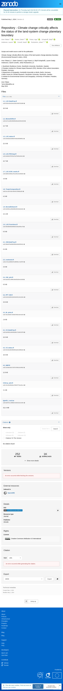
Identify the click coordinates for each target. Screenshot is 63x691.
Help (2, 643)
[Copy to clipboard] (57, 510)
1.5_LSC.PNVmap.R (9, 154)
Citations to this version (13, 438)
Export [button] (49, 579)
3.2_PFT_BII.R (8, 295)
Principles (4, 621)
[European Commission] (57, 678)
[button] (31, 539)
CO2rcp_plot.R (8, 383)
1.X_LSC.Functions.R (10, 224)
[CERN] (40, 678)
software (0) (9, 435)
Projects (4, 623)
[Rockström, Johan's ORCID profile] (47, 42)
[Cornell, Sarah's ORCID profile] (28, 42)
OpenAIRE (11, 493)
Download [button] (55, 113)
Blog (2, 635)
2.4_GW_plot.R (8, 277)
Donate (5, 665)
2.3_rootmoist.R (8, 260)
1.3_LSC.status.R (9, 136)
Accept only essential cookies (51, 686)
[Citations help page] (10, 422)
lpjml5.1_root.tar (8, 400)
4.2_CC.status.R (8, 348)
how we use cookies (9, 687)
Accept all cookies (38, 686)
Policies (3, 616)
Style (5, 558)
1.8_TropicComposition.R (11, 189)
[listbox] (15, 558)
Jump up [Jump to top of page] (30, 601)
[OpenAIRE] (48, 678)
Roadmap (4, 625)
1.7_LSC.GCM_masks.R (11, 171)
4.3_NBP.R (6, 365)
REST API (4, 653)
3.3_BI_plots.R (8, 312)
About (3, 614)
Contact (3, 628)
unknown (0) (22, 435)
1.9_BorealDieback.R (10, 207)
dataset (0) (21, 432)
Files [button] (31, 96)
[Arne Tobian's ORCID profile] (12, 40)
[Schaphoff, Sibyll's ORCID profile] (54, 40)
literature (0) (10, 432)
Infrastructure (5, 619)
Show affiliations (56, 45)
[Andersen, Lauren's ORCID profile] (15, 42)
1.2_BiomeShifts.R (9, 119)
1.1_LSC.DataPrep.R (10, 101)
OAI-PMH (4, 655)
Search (55, 429)
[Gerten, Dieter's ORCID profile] (27, 40)
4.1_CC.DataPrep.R (9, 330)
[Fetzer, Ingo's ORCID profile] (39, 40)
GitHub (4, 663)
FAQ (2, 645)
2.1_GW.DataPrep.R (9, 242)
